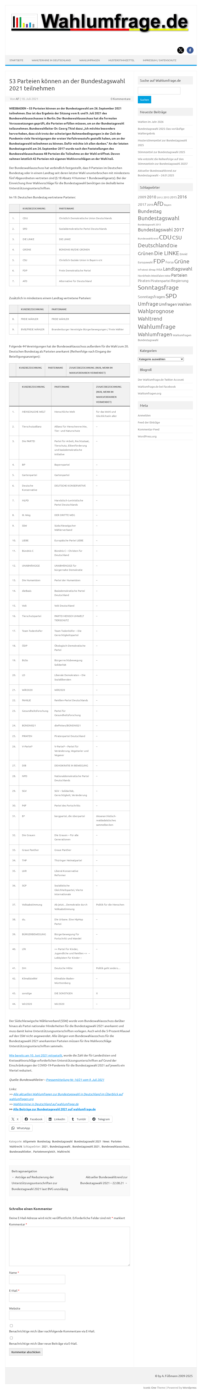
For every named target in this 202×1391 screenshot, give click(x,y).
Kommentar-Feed (148, 429)
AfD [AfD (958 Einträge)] (158, 203)
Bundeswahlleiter (20, 1151)
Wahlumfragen (89, 60)
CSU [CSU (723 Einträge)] (177, 237)
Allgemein (29, 1141)
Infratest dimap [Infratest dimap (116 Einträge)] (147, 269)
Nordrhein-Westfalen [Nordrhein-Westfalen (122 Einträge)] (151, 275)
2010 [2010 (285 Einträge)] (151, 196)
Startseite (16, 60)
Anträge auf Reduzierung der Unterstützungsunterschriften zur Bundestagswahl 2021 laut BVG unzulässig (40, 1183)
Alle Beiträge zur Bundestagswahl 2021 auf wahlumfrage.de (54, 1109)
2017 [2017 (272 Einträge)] (142, 204)
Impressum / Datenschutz (159, 60)
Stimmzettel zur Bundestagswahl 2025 (161, 152)
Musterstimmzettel (121, 60)
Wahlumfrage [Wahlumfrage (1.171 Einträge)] (157, 326)
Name (14, 1272)
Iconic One (149, 1387)
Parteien (116, 1141)
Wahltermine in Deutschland (51, 60)
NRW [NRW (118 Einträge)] (167, 275)
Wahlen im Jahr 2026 (150, 121)
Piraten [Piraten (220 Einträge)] (144, 280)
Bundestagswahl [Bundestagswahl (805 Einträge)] (158, 218)
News (106, 1141)
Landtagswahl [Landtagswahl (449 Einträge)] (177, 268)
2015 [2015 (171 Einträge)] (173, 197)
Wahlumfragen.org (149, 393)
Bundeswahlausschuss (115, 1146)
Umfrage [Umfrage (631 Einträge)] (148, 304)
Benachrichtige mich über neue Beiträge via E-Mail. (43, 1343)
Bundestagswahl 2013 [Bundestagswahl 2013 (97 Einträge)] (149, 224)
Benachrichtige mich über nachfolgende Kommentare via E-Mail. (52, 1331)
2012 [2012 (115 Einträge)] (160, 197)
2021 (45, 1146)
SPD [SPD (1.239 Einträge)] (171, 295)
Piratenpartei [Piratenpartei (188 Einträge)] (160, 280)
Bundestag (44, 1141)
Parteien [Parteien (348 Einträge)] (179, 275)
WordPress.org (147, 436)
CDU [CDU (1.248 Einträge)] (165, 237)
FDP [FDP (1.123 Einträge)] (159, 261)
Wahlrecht (16, 1146)
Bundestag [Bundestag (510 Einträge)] (150, 211)
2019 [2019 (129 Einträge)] (150, 204)
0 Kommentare (121, 99)
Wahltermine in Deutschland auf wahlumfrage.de (46, 1104)
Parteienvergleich (44, 1151)
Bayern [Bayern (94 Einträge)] (167, 204)
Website (14, 1308)
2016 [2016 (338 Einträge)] (182, 196)
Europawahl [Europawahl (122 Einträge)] (145, 262)
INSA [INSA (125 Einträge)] (159, 269)
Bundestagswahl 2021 (87, 1141)
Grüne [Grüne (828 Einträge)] (182, 261)
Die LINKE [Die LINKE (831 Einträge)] (166, 253)
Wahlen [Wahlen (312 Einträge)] (184, 304)
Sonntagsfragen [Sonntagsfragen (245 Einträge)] (151, 296)
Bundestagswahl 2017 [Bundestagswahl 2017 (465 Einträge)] (161, 229)
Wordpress (189, 1387)
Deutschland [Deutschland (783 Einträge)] (153, 245)
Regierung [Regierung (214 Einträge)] (179, 280)
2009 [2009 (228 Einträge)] (142, 197)
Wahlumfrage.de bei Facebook (157, 386)
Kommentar (18, 1224)
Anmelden (144, 415)
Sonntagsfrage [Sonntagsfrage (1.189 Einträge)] (158, 287)
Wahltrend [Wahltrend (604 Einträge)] (150, 318)
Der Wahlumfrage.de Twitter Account (161, 379)
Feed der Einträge (149, 422)
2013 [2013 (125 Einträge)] (166, 197)
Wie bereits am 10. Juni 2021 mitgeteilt (35, 1055)
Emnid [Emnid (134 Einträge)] (183, 254)
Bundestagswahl (62, 1141)
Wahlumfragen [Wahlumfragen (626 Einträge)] (155, 334)
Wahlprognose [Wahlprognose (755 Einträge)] (156, 311)
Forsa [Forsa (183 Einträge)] (170, 262)
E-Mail (14, 1290)
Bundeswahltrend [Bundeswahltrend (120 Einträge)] (148, 238)
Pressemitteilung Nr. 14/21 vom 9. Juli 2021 (75, 1079)
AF (17, 99)
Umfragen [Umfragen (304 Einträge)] (168, 304)
